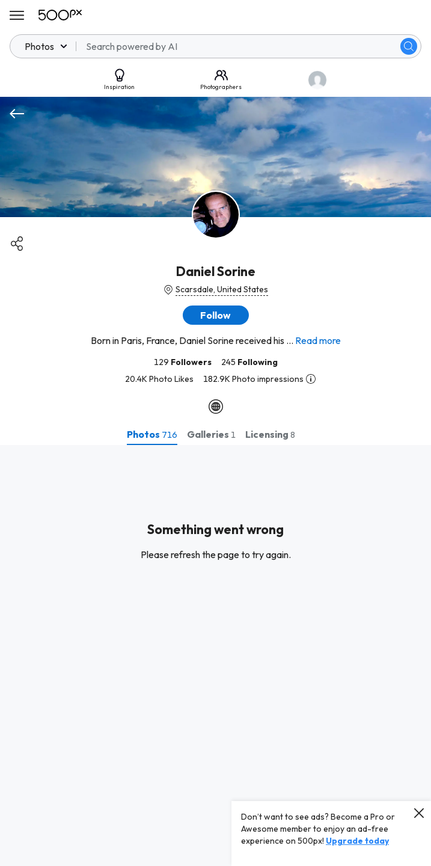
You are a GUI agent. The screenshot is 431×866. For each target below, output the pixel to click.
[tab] (152, 434)
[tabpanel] (215, 655)
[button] (216, 315)
